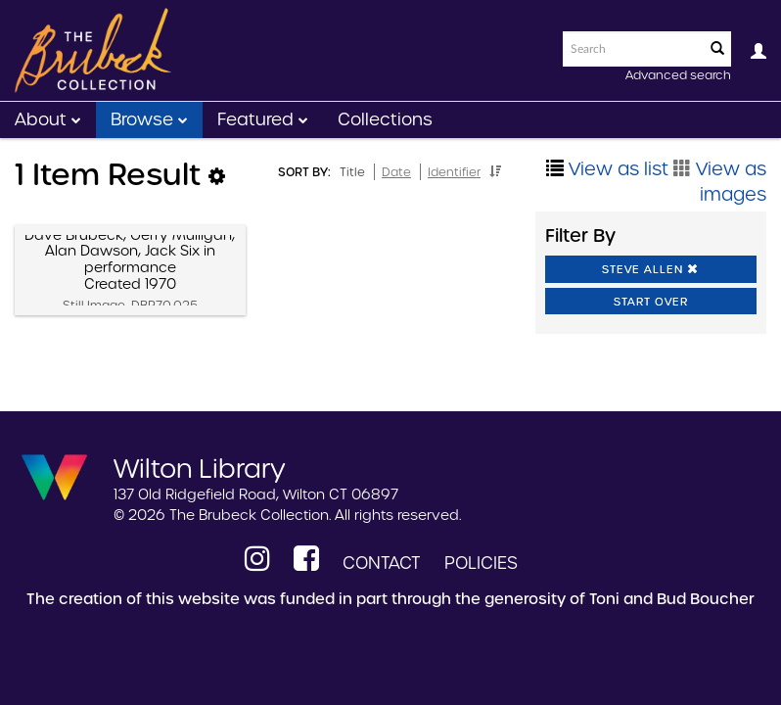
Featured (262, 119)
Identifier (454, 171)
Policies (481, 563)
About (48, 119)
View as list (607, 169)
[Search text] (632, 49)
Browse (149, 119)
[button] (495, 171)
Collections (385, 119)
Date (396, 171)
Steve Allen (650, 269)
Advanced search (678, 75)
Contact (382, 563)
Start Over (651, 301)
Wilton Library (200, 467)
